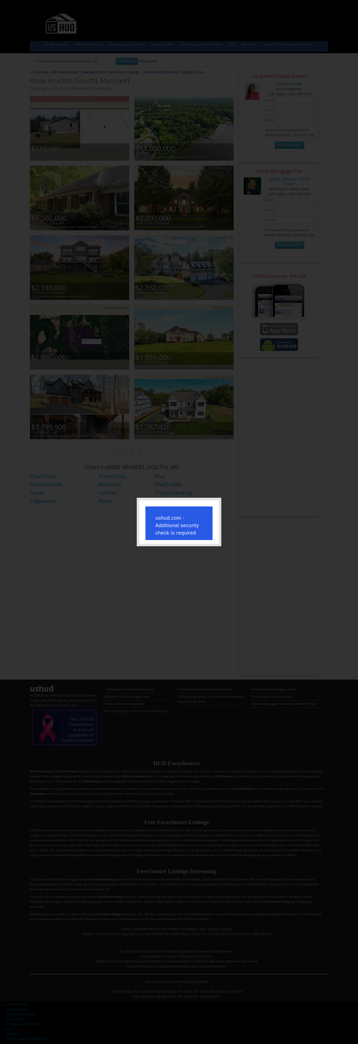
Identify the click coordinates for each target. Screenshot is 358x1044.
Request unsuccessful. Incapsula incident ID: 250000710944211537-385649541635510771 (179, 521)
